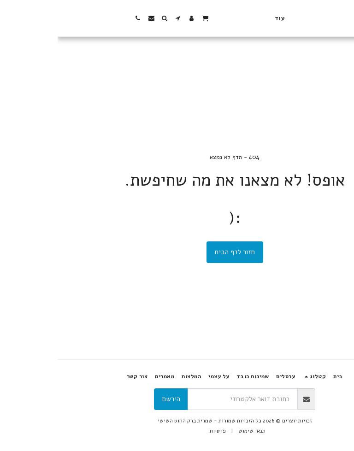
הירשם (114, 399)
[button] (70, 18)
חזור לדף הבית (177, 252)
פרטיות (160, 430)
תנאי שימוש (194, 430)
